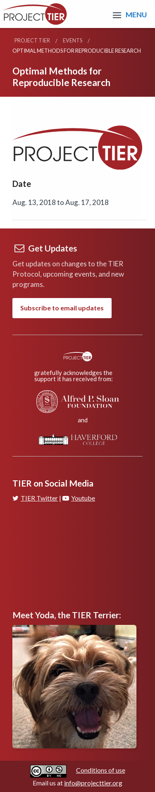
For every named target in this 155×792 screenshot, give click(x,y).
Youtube (78, 498)
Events (72, 40)
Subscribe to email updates (62, 308)
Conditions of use (100, 770)
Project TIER (32, 40)
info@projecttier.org (93, 783)
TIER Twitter (35, 498)
